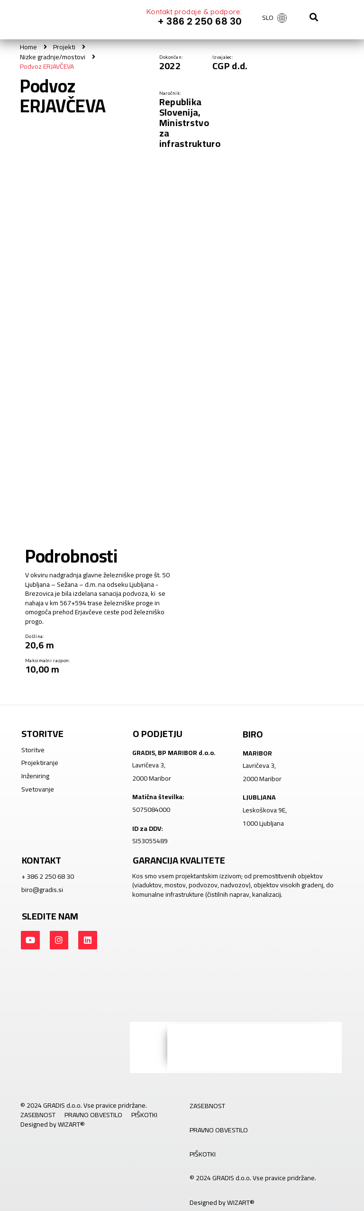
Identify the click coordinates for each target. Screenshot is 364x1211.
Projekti (64, 47)
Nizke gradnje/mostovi (52, 56)
